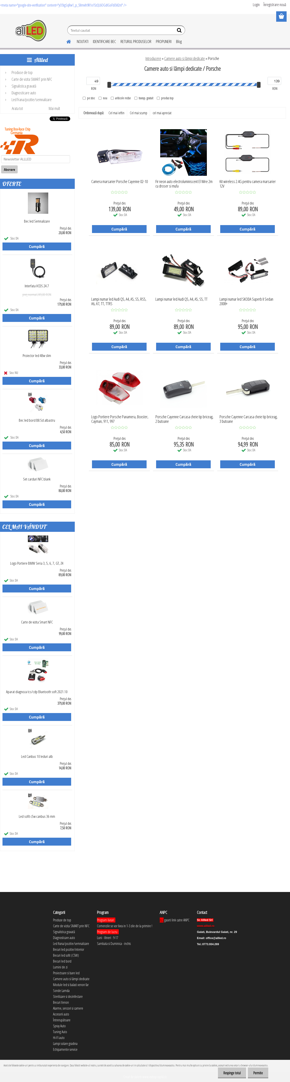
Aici (162, 920)
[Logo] (31, 30)
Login (256, 4)
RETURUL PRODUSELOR (136, 41)
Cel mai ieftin (116, 112)
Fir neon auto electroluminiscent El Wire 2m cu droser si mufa (184, 184)
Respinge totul (231, 1072)
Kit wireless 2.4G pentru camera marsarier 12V (248, 184)
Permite (258, 1072)
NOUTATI (82, 41)
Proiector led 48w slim (37, 355)
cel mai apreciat (162, 112)
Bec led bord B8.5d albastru (37, 420)
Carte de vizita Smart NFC (37, 622)
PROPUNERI (164, 41)
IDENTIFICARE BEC (104, 41)
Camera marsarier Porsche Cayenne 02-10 (119, 181)
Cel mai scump (138, 112)
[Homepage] (66, 41)
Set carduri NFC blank (37, 479)
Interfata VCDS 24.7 (37, 286)
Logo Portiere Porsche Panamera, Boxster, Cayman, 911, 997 (119, 419)
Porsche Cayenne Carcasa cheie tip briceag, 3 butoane (249, 419)
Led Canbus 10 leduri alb (37, 756)
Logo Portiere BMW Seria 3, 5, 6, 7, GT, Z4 (36, 563)
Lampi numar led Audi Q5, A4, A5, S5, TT (181, 299)
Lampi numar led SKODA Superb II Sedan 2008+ (246, 301)
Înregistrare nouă (274, 4)
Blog (179, 41)
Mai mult (54, 108)
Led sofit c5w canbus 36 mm (37, 816)
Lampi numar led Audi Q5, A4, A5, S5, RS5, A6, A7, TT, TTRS (118, 301)
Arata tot (17, 108)
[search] (180, 31)
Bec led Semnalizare (37, 221)
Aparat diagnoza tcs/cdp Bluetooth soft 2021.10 (37, 692)
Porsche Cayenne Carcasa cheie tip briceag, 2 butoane (184, 419)
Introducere (153, 58)
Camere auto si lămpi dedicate (184, 58)
